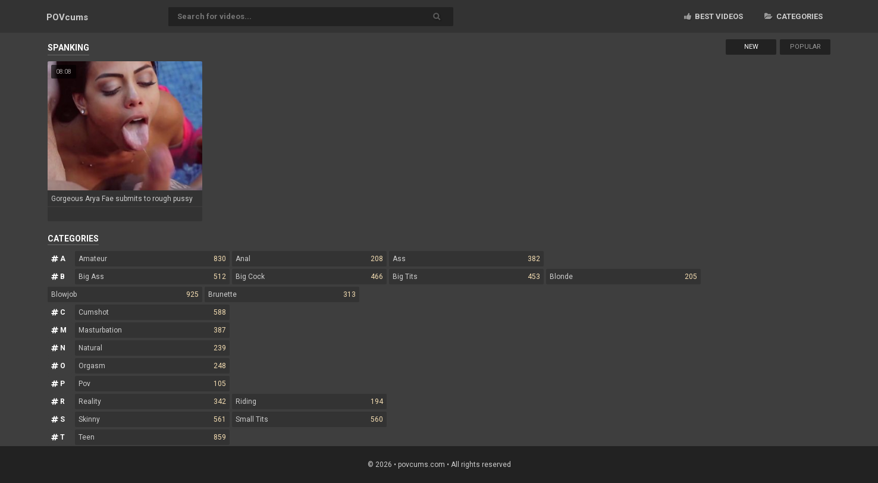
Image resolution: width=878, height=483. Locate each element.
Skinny (152, 419)
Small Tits (309, 419)
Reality (152, 401)
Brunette (282, 294)
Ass (466, 259)
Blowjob (125, 294)
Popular (805, 47)
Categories (793, 16)
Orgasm (152, 366)
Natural (152, 348)
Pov (152, 384)
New (751, 47)
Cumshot (152, 312)
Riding (309, 401)
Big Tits (466, 276)
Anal (309, 259)
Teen (152, 437)
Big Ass (152, 276)
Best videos (713, 16)
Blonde (623, 276)
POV (67, 17)
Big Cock (309, 276)
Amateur (152, 259)
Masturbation (152, 330)
